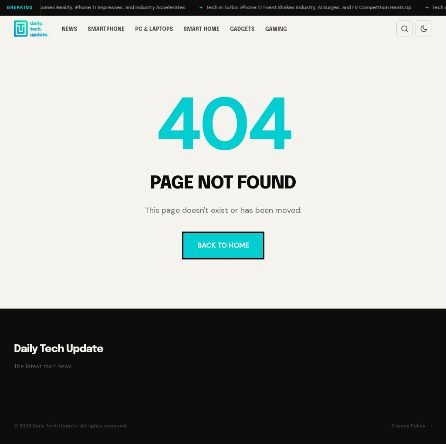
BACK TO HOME (223, 245)
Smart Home (202, 29)
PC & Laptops (154, 29)
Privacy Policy (409, 426)
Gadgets (242, 29)
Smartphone (106, 29)
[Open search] (404, 28)
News (70, 29)
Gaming (276, 29)
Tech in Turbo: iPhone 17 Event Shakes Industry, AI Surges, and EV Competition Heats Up (312, 7)
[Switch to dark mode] (424, 28)
